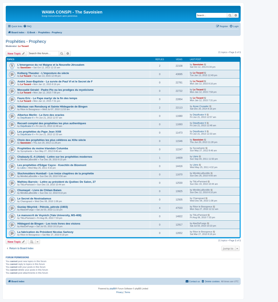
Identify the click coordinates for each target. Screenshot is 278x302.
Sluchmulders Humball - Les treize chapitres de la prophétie (55, 173)
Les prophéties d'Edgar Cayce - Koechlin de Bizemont (51, 165)
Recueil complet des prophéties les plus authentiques (51, 123)
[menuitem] (27, 26)
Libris (195, 156)
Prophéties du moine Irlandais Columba (42, 148)
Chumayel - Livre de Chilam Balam (39, 190)
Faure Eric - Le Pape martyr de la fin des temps (47, 98)
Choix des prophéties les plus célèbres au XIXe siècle (51, 140)
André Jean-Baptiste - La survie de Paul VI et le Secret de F (55, 81)
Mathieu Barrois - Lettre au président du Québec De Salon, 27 (56, 181)
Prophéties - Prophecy (26, 41)
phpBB (113, 289)
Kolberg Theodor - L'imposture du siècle (43, 73)
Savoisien (25, 67)
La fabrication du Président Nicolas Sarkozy (45, 231)
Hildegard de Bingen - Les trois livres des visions (48, 223)
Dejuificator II (26, 117)
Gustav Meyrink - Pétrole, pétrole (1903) (42, 206)
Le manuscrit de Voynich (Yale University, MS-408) (49, 215)
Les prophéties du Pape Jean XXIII (39, 131)
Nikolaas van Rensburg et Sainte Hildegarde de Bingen (52, 106)
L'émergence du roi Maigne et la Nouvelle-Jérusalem (50, 64)
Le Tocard (23, 46)
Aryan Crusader (201, 106)
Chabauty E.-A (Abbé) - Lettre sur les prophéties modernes (54, 156)
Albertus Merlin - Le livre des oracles (40, 114)
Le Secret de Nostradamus (34, 198)
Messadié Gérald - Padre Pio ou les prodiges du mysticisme (55, 89)
